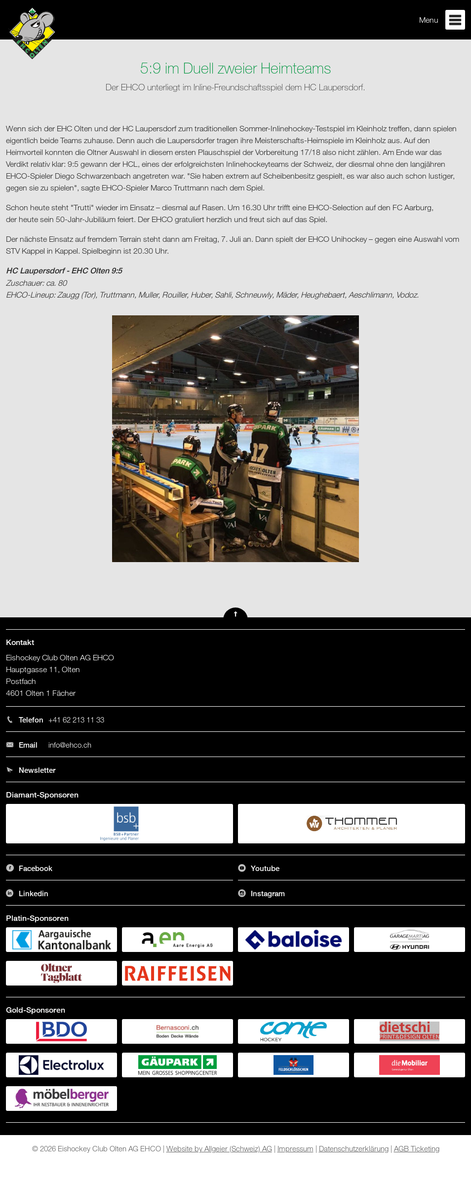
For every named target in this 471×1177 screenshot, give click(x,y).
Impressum (295, 1148)
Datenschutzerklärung (354, 1148)
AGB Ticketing (416, 1148)
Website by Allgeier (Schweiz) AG (219, 1148)
